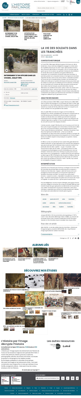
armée (44, 200)
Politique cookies (49, 396)
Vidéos (59, 14)
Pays (36, 390)
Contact (12, 396)
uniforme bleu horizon (65, 204)
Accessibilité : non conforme (64, 396)
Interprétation (48, 165)
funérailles (70, 208)
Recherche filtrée (48, 14)
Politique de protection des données (50, 393)
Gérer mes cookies (36, 396)
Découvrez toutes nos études (16, 18)
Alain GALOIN (49, 58)
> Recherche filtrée (41, 10)
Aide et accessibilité (9, 393)
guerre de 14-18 (54, 200)
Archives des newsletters (69, 393)
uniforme (52, 204)
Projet (51, 390)
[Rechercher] (50, 8)
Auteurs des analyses (17, 390)
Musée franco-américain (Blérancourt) (28, 84)
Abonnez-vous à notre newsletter (48, 380)
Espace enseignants (53, 1)
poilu (63, 200)
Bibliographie (46, 213)
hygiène (61, 208)
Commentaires (46, 236)
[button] (12, 30)
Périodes (35, 14)
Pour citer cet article (49, 225)
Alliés (54, 208)
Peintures (12, 99)
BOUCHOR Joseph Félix (10, 83)
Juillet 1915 (34, 90)
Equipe (58, 390)
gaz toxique (46, 208)
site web (24, 87)
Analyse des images (49, 99)
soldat (44, 204)
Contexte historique (50, 62)
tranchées (71, 200)
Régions (28, 390)
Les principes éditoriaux (69, 390)
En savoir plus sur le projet (30, 372)
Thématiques (13, 14)
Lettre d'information (39, 1)
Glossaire (43, 390)
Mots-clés (25, 14)
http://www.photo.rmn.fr (12, 106)
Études (6, 390)
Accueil (4, 18)
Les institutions (21, 393)
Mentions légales (33, 393)
